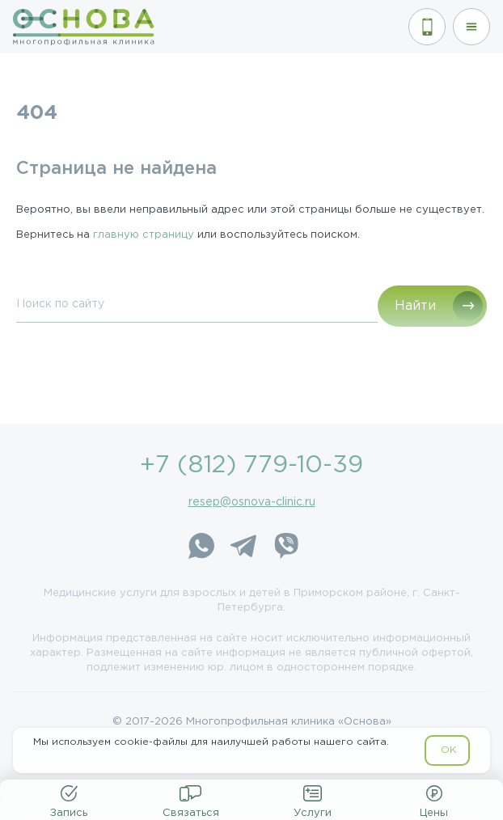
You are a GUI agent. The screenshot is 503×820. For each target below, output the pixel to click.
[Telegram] (243, 548)
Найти (415, 306)
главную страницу (143, 234)
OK (448, 750)
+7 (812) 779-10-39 (251, 465)
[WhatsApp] (201, 548)
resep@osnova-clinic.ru (251, 502)
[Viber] (285, 548)
